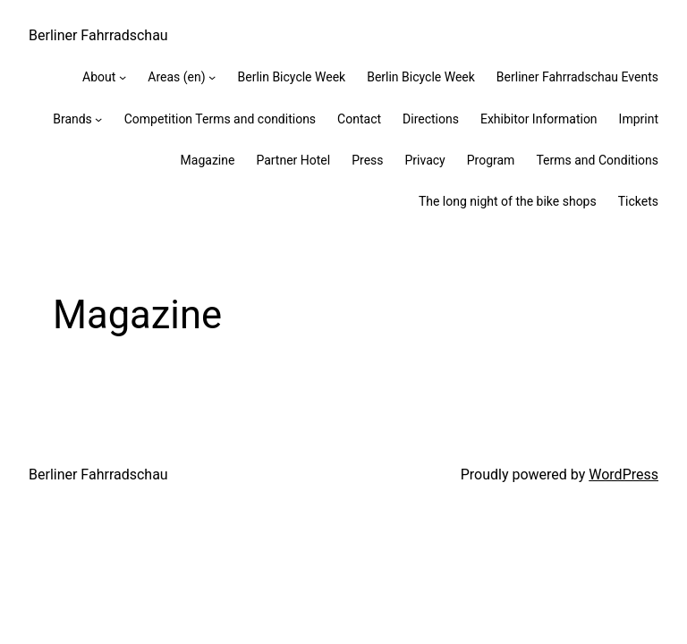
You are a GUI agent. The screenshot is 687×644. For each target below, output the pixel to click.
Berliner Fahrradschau (98, 35)
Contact (359, 119)
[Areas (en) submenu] (212, 76)
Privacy (425, 160)
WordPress (623, 474)
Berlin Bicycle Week (291, 77)
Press (367, 160)
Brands (72, 119)
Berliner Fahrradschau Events (577, 77)
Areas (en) (176, 77)
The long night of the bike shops (508, 201)
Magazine (208, 160)
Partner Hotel (293, 160)
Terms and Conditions (597, 160)
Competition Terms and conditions (220, 119)
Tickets (638, 201)
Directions (431, 119)
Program (491, 160)
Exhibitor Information (539, 119)
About (98, 77)
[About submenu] (122, 76)
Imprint (638, 119)
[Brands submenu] (98, 119)
